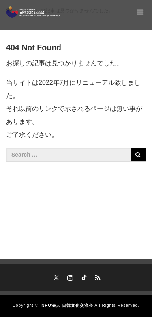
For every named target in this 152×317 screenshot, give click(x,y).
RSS (96, 276)
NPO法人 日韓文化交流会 (67, 305)
